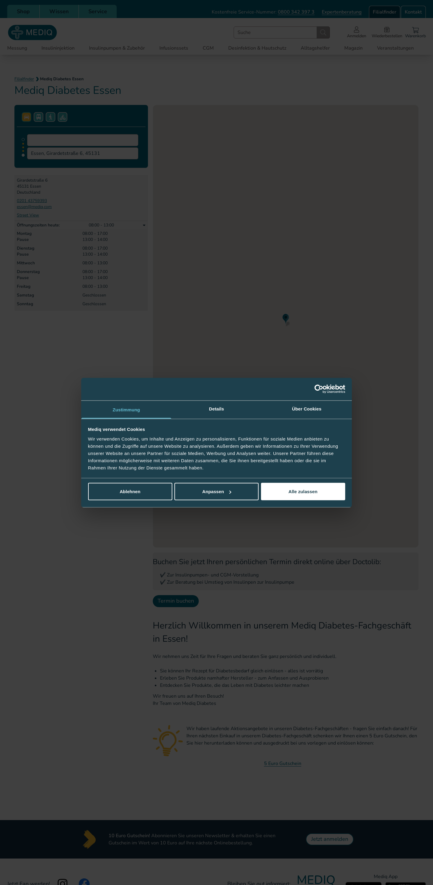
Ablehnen (130, 491)
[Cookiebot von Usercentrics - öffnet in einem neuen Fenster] (319, 389)
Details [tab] (216, 408)
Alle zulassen (302, 491)
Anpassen (217, 491)
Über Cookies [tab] (306, 408)
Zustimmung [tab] (126, 409)
